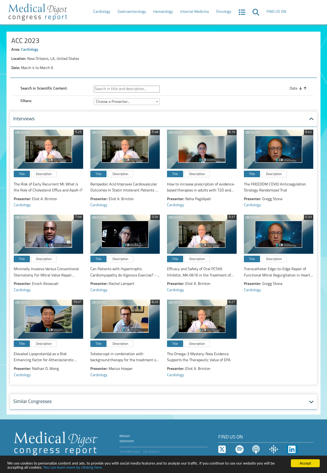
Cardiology (101, 12)
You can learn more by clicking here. (73, 467)
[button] (242, 13)
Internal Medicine (194, 12)
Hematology (163, 12)
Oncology (223, 12)
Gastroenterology (132, 12)
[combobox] (127, 101)
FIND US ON (276, 12)
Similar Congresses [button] (32, 401)
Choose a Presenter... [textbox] (113, 102)
